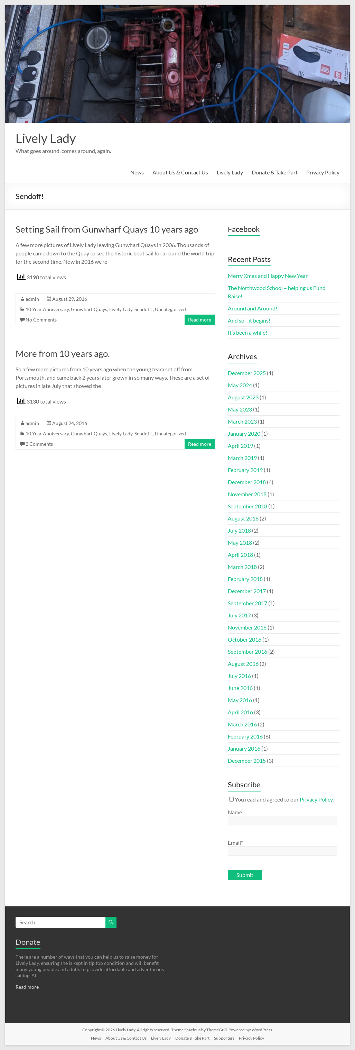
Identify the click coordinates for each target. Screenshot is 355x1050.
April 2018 (240, 554)
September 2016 (247, 651)
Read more (199, 320)
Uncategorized (170, 309)
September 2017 (247, 603)
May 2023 (240, 409)
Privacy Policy (322, 172)
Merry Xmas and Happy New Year (268, 275)
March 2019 (242, 457)
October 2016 (244, 639)
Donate (28, 942)
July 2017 (239, 615)
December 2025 (247, 373)
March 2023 (242, 421)
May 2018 (240, 542)
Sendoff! (143, 309)
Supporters (224, 1038)
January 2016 (244, 748)
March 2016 (242, 724)
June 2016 (240, 688)
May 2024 (240, 385)
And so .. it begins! (249, 320)
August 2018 (243, 518)
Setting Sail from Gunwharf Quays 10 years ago (107, 229)
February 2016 (245, 736)
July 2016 (239, 675)
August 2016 (243, 663)
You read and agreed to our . (281, 799)
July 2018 (239, 530)
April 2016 (240, 712)
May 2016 (240, 700)
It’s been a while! (247, 332)
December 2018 (247, 482)
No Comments (41, 320)
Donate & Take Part (275, 172)
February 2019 (245, 470)
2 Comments (39, 444)
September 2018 (247, 506)
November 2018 (247, 494)
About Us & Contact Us (180, 172)
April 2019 (240, 445)
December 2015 (247, 760)
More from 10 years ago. (63, 353)
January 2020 (244, 433)
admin (32, 299)
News (137, 172)
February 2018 (245, 579)
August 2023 (243, 397)
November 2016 (247, 627)
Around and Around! (252, 308)
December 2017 (247, 591)
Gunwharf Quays (89, 309)
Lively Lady (46, 138)
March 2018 (242, 566)
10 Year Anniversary (47, 309)
